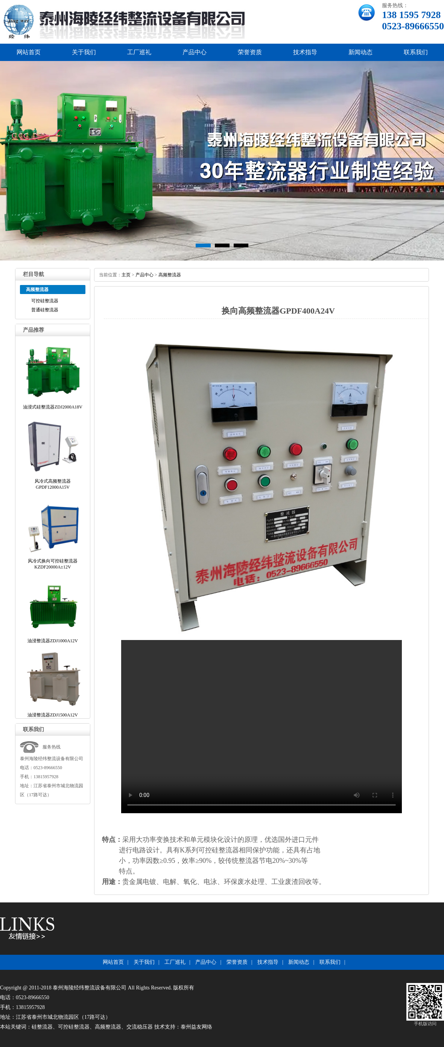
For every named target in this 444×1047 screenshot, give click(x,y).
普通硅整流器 (44, 309)
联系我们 (416, 52)
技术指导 (305, 52)
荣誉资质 (250, 52)
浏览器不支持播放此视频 (261, 726)
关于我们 (84, 52)
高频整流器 (169, 274)
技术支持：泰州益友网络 (183, 1027)
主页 (126, 274)
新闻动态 (360, 52)
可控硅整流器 (44, 300)
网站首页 (29, 52)
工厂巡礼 (139, 52)
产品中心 (194, 52)
